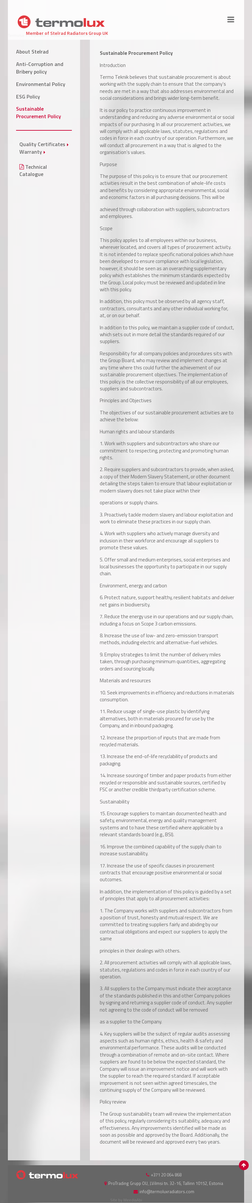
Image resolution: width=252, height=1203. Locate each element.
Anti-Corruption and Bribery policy (39, 68)
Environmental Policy (40, 84)
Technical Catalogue (33, 170)
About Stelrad (32, 51)
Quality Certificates (42, 144)
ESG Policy (28, 96)
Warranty (30, 152)
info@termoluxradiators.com (166, 1191)
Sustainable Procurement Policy (38, 112)
